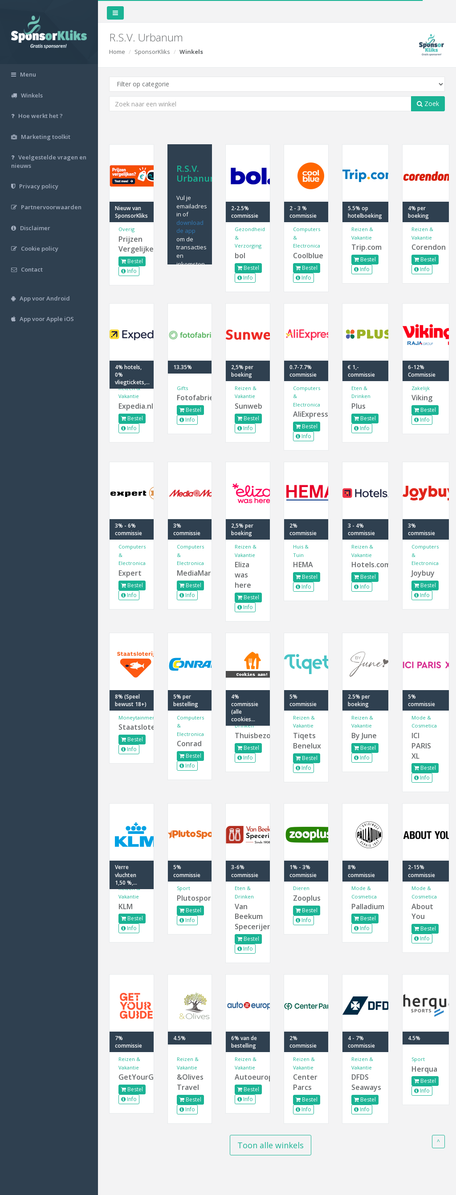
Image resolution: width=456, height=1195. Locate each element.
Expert (130, 573)
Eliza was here (243, 575)
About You (422, 912)
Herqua (424, 1069)
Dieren (301, 888)
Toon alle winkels (270, 1145)
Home (117, 52)
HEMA (303, 564)
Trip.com (365, 247)
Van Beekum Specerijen (248, 917)
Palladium (365, 906)
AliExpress (306, 414)
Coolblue (306, 255)
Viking (421, 397)
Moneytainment (137, 717)
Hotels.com (365, 564)
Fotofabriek (190, 397)
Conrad (189, 743)
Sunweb (248, 406)
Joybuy (423, 573)
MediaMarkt (190, 573)
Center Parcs (305, 1082)
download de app (190, 227)
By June (364, 735)
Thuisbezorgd (248, 735)
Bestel (132, 261)
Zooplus (306, 898)
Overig (126, 229)
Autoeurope (248, 1077)
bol (240, 255)
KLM (125, 906)
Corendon (425, 247)
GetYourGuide (131, 1077)
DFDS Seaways (365, 1082)
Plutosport (190, 898)
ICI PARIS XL (421, 746)
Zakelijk (420, 388)
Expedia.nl (131, 406)
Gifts (182, 388)
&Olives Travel (190, 1082)
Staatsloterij (131, 727)
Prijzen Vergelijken (131, 244)
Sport (183, 888)
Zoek (428, 103)
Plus (358, 406)
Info (129, 271)
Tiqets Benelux (306, 741)
